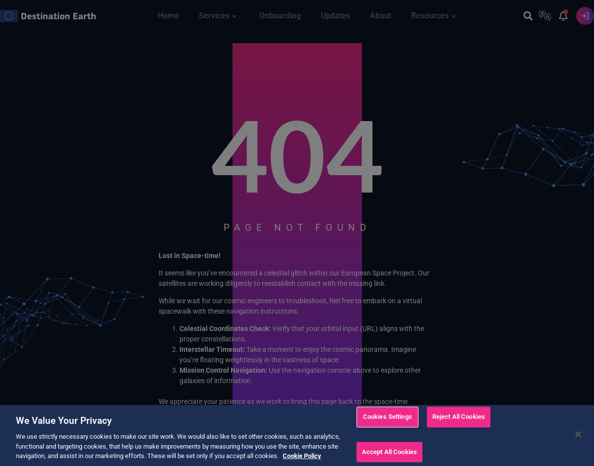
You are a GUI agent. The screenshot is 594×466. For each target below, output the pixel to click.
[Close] (578, 441)
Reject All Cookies (458, 423)
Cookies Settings (387, 423)
